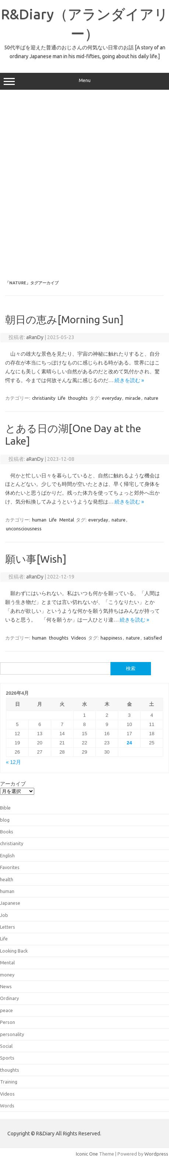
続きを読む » (129, 380)
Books (6, 831)
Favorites (10, 867)
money (7, 974)
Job (4, 915)
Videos (78, 637)
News (6, 986)
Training (8, 1081)
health (6, 879)
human (39, 519)
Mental (66, 519)
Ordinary (9, 998)
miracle (133, 398)
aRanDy (34, 337)
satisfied (153, 637)
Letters (7, 926)
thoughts (78, 398)
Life (62, 398)
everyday (112, 398)
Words (7, 1105)
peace (6, 1010)
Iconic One (87, 1153)
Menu (84, 81)
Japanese (10, 902)
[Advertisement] (84, 185)
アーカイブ (13, 784)
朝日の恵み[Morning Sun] (64, 319)
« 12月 (13, 762)
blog (5, 819)
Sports (7, 1057)
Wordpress (156, 1153)
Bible (5, 807)
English (7, 855)
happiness (111, 637)
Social (6, 1046)
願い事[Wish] (35, 559)
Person (7, 1022)
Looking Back (14, 950)
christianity (43, 398)
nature (151, 398)
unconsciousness (24, 528)
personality (12, 1034)
